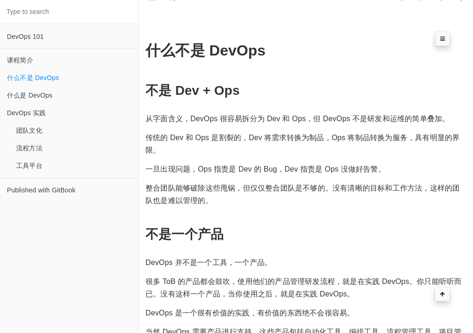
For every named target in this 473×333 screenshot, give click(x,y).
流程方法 (29, 148)
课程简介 (20, 60)
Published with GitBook (41, 190)
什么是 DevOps (29, 95)
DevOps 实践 (26, 113)
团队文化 (29, 130)
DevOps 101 (25, 36)
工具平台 (29, 165)
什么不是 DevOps (33, 77)
